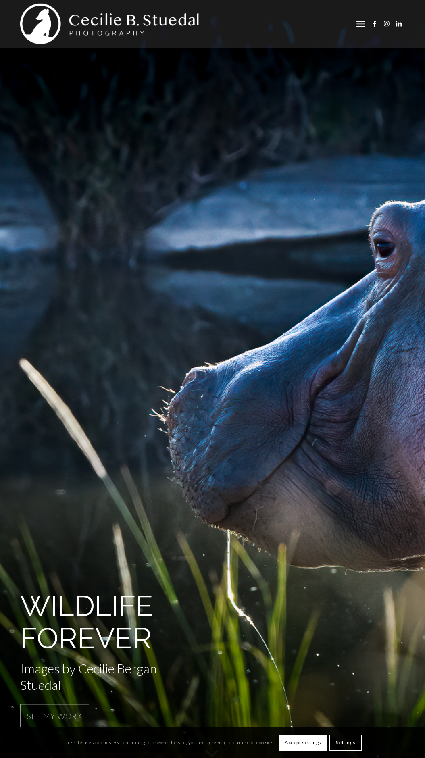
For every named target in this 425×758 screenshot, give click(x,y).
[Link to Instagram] (387, 23)
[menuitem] (360, 24)
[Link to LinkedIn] (399, 23)
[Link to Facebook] (375, 23)
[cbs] (112, 24)
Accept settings (303, 742)
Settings (345, 742)
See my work (54, 715)
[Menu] (360, 24)
